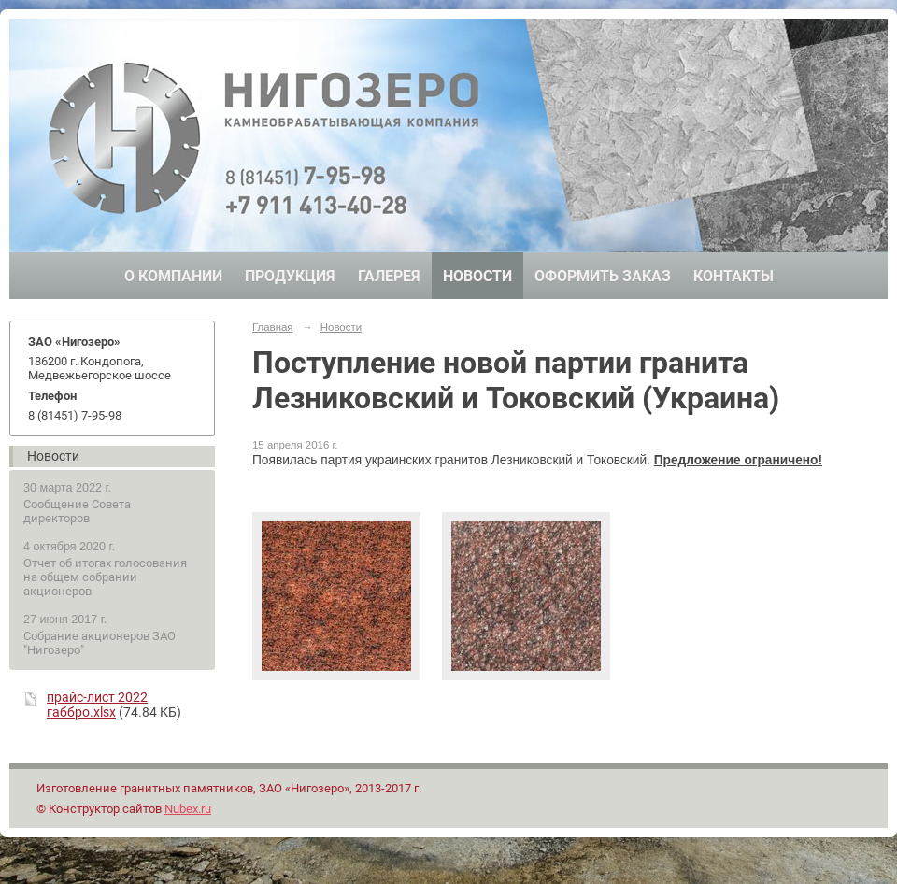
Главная (272, 327)
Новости (477, 276)
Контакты (733, 276)
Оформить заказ (602, 276)
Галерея (389, 276)
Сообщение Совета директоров (77, 511)
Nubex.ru (187, 809)
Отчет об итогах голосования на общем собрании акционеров (105, 577)
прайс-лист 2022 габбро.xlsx (97, 705)
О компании (173, 276)
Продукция (290, 276)
